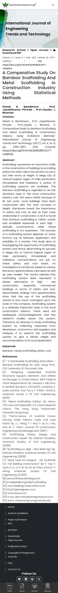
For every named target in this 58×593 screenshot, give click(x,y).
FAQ (10, 563)
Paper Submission (17, 519)
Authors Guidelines (18, 513)
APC (10, 523)
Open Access (15, 540)
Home (11, 507)
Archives (12, 529)
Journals (12, 556)
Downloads (14, 536)
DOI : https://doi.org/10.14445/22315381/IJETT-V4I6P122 (29, 65)
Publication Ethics (17, 546)
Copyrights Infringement (21, 552)
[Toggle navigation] (53, 4)
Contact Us (14, 569)
